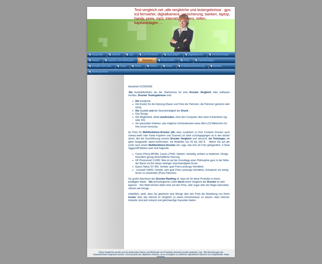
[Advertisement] (103, 136)
